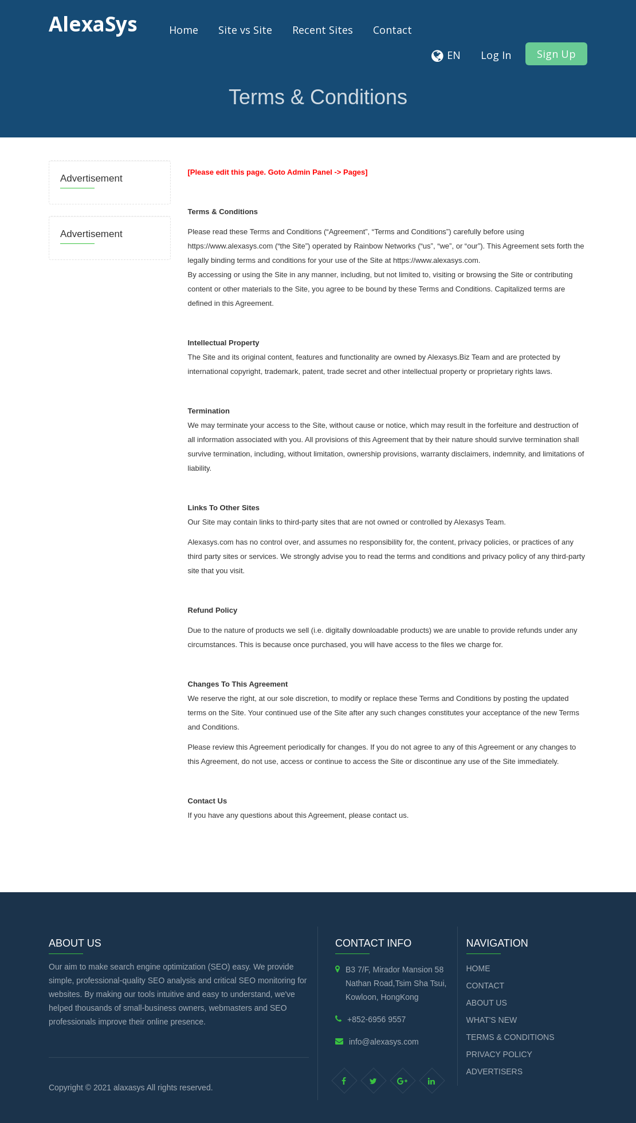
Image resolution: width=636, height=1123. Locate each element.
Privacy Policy (499, 1054)
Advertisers (494, 1071)
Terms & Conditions (510, 1037)
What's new (491, 1020)
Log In (496, 55)
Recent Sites (322, 30)
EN (454, 55)
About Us (486, 1002)
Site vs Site (245, 30)
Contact (392, 30)
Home (183, 30)
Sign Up (556, 54)
